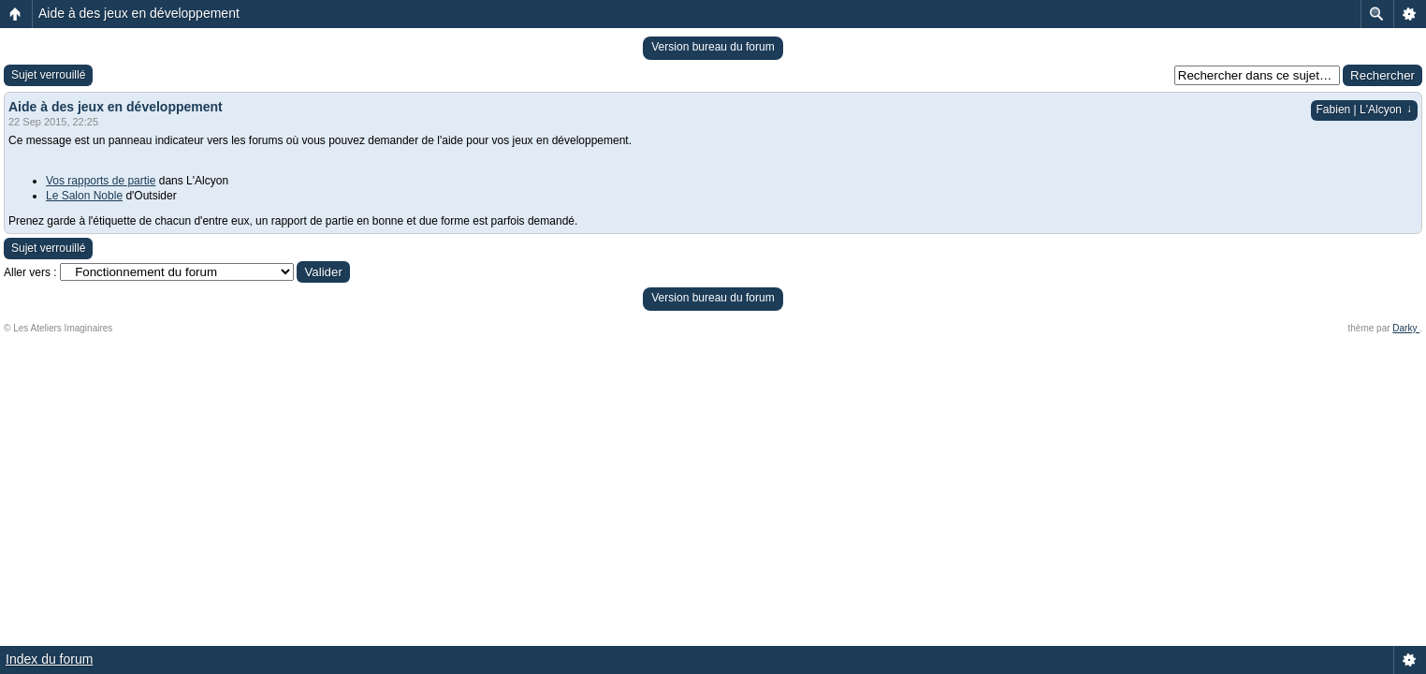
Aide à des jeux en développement (139, 13)
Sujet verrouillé (48, 74)
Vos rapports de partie (100, 180)
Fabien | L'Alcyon (1364, 109)
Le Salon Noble (84, 195)
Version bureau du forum (712, 46)
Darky (1405, 328)
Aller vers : (30, 272)
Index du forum (49, 659)
